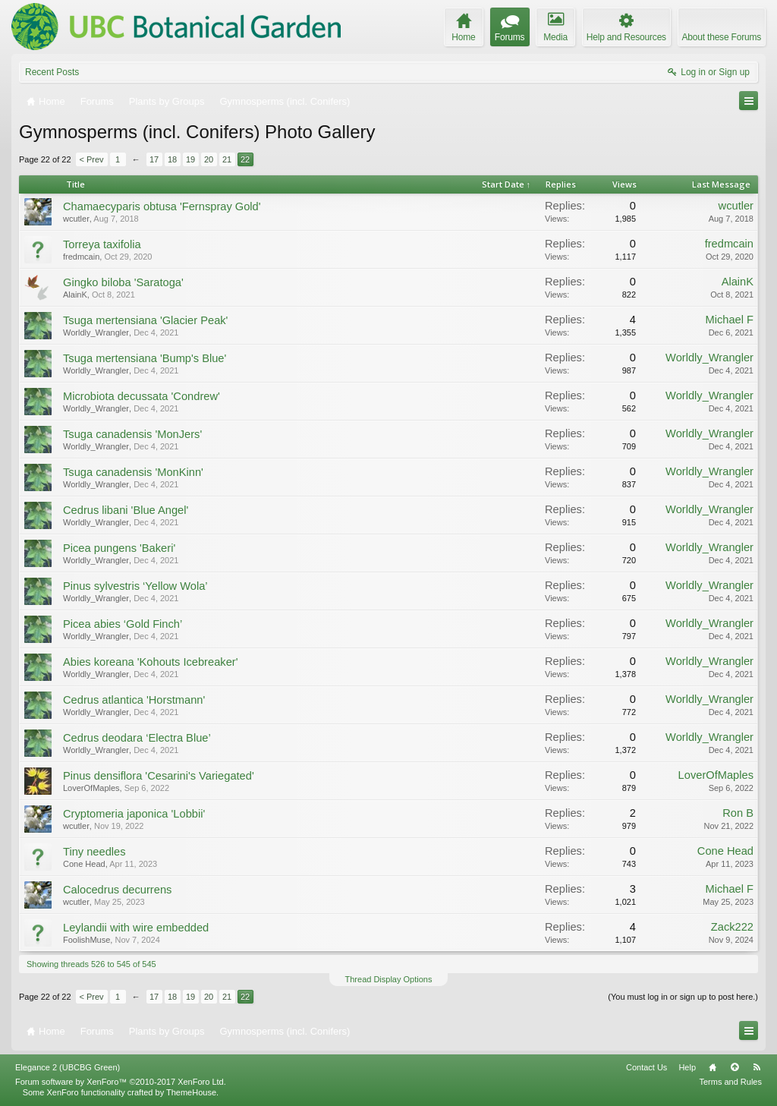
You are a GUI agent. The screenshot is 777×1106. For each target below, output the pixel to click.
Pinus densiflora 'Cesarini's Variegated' (158, 776)
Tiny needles (94, 852)
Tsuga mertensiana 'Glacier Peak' (145, 320)
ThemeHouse (191, 1092)
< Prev (92, 159)
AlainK (75, 294)
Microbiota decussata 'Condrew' (141, 396)
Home (712, 1067)
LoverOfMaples (91, 787)
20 (208, 159)
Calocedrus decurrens (117, 890)
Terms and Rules (730, 1081)
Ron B (737, 813)
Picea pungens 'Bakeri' (119, 548)
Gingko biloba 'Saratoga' (123, 282)
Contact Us (646, 1067)
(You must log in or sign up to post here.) (683, 996)
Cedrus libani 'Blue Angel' (125, 510)
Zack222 (732, 927)
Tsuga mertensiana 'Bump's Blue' (144, 358)
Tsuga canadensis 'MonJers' (132, 434)
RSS (756, 1067)
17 (154, 159)
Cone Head (84, 863)
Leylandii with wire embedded (136, 928)
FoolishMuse (86, 939)
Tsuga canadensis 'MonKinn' (133, 472)
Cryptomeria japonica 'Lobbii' (134, 814)
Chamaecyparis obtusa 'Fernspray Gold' (162, 206)
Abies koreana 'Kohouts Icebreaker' (150, 662)
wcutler (76, 218)
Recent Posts (52, 72)
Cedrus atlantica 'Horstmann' (134, 700)
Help (687, 1067)
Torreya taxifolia (102, 244)
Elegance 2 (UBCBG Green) (67, 1067)
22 (245, 159)
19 (190, 159)
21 (226, 159)
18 (172, 159)
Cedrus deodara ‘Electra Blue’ (137, 738)
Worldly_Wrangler (96, 332)
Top (734, 1067)
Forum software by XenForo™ (120, 1081)
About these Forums (721, 37)
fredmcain (81, 256)
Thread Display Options (389, 979)
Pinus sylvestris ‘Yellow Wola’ (135, 586)
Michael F (729, 320)
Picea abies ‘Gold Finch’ (122, 624)
